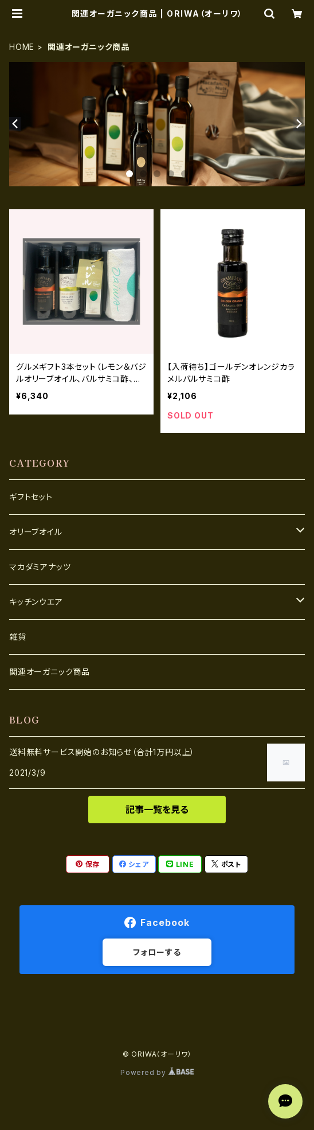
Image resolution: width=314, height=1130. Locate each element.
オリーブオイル (35, 532)
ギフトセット (31, 497)
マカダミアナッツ (39, 567)
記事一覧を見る (157, 809)
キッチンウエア (36, 602)
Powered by (157, 1072)
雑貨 (17, 637)
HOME (21, 47)
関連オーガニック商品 (49, 672)
